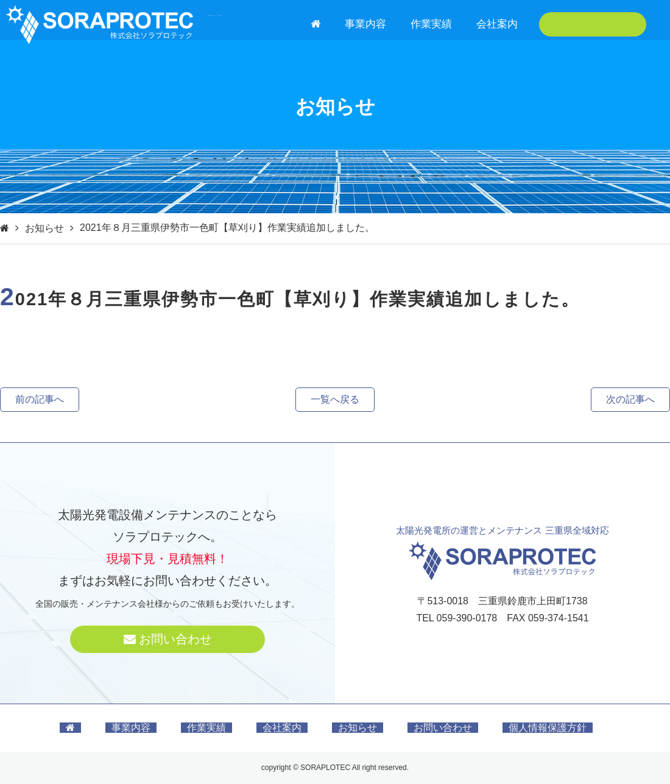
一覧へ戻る (335, 399)
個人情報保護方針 (548, 727)
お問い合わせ (593, 24)
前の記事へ (39, 399)
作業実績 (431, 24)
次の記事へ (630, 399)
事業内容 (365, 24)
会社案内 (497, 24)
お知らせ (44, 228)
